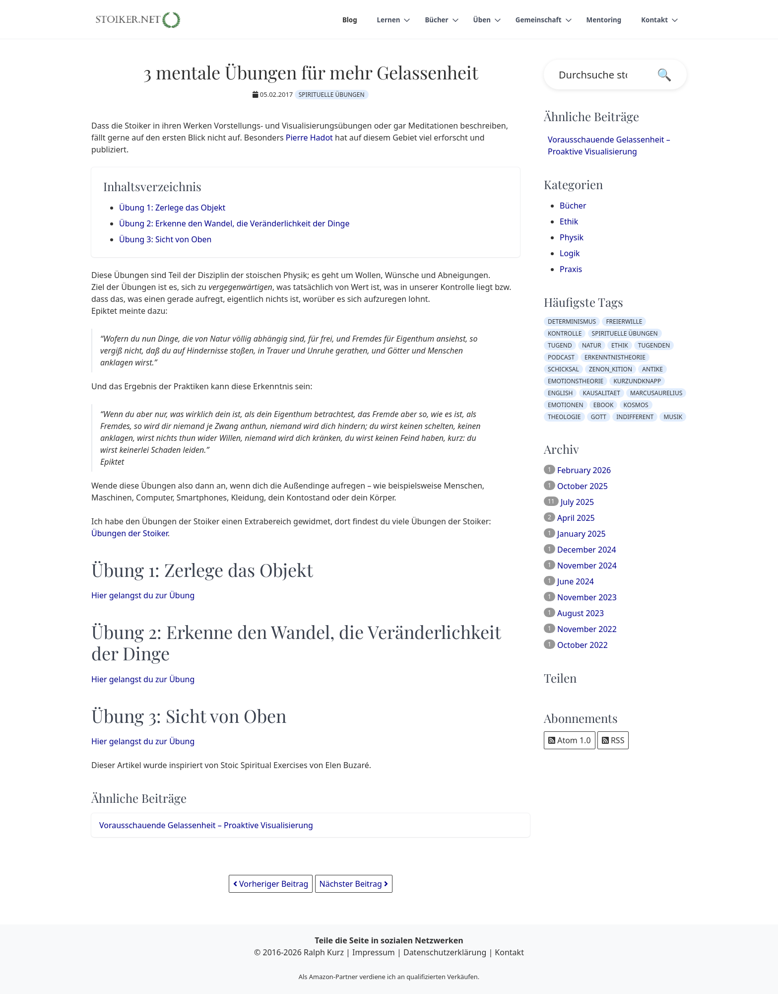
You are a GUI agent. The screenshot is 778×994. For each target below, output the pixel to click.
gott (598, 417)
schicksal (563, 369)
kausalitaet (601, 393)
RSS (613, 740)
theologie (564, 417)
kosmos (636, 405)
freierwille (624, 321)
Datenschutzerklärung (444, 952)
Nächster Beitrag (354, 883)
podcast (561, 357)
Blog (341, 20)
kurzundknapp (637, 381)
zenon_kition (610, 369)
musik (672, 417)
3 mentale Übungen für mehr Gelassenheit (310, 72)
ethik (619, 345)
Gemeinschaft (535, 20)
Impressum (373, 952)
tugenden (654, 345)
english (560, 393)
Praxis (571, 269)
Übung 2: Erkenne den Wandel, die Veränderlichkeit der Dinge (234, 223)
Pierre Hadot (309, 137)
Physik (572, 237)
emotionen (566, 405)
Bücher (430, 20)
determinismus (572, 321)
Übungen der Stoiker (129, 533)
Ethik (569, 221)
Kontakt (654, 20)
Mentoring (602, 20)
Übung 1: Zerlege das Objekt (172, 207)
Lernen (381, 20)
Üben (476, 20)
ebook (603, 405)
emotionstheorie (575, 381)
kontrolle (565, 333)
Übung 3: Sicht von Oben (165, 239)
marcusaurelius (656, 393)
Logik (570, 253)
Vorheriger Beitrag (270, 883)
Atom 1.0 (569, 740)
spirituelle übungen (332, 94)
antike (652, 369)
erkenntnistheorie (615, 357)
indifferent (634, 417)
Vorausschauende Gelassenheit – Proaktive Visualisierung (206, 825)
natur (591, 345)
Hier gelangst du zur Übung (142, 595)
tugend (560, 345)
